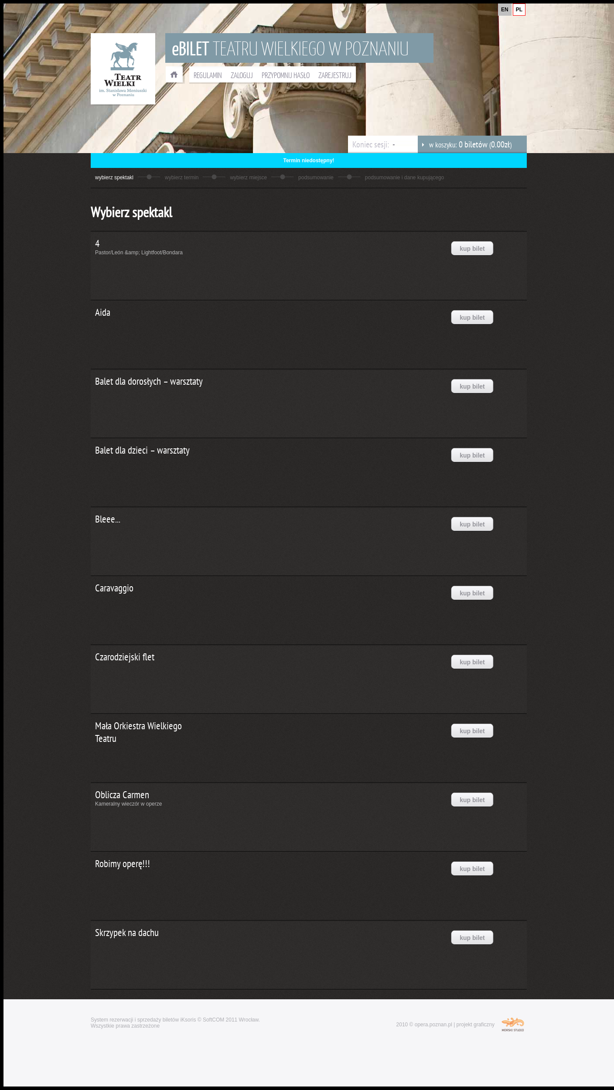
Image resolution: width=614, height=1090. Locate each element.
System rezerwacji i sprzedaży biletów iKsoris (143, 1020)
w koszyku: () (465, 144)
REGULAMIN (208, 75)
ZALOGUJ (242, 75)
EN (504, 10)
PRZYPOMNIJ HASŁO (286, 75)
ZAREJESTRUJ (334, 75)
